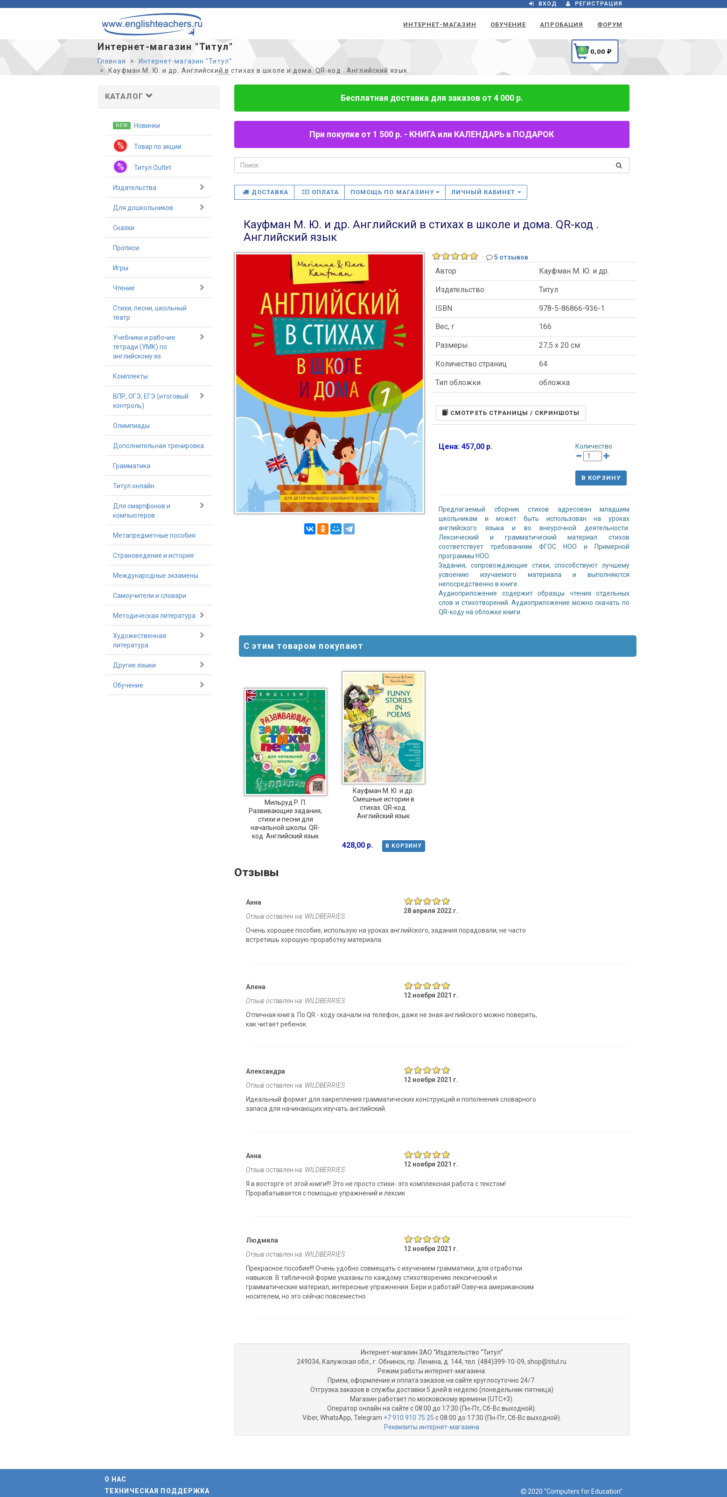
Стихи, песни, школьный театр (150, 312)
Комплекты (130, 376)
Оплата (320, 192)
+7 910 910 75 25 (409, 1417)
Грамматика (131, 466)
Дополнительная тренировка (158, 446)
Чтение (159, 287)
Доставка (265, 192)
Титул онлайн (133, 486)
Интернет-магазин (439, 24)
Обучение (508, 24)
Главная (112, 61)
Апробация (561, 24)
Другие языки (159, 665)
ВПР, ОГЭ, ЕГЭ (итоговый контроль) (159, 400)
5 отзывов (511, 257)
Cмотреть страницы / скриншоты (511, 412)
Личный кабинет (486, 192)
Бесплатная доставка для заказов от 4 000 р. (432, 98)
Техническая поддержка (157, 1491)
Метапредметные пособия (154, 535)
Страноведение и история (153, 555)
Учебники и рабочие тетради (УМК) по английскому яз (159, 346)
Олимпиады (131, 425)
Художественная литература (159, 640)
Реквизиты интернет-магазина (431, 1427)
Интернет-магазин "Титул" (185, 61)
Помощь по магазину (395, 192)
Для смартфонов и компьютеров (159, 510)
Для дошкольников (159, 207)
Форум (609, 24)
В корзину (601, 477)
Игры (120, 268)
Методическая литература (159, 615)
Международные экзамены (155, 575)
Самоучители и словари (149, 595)
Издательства (159, 187)
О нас (116, 1479)
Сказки (123, 228)
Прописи (126, 248)
